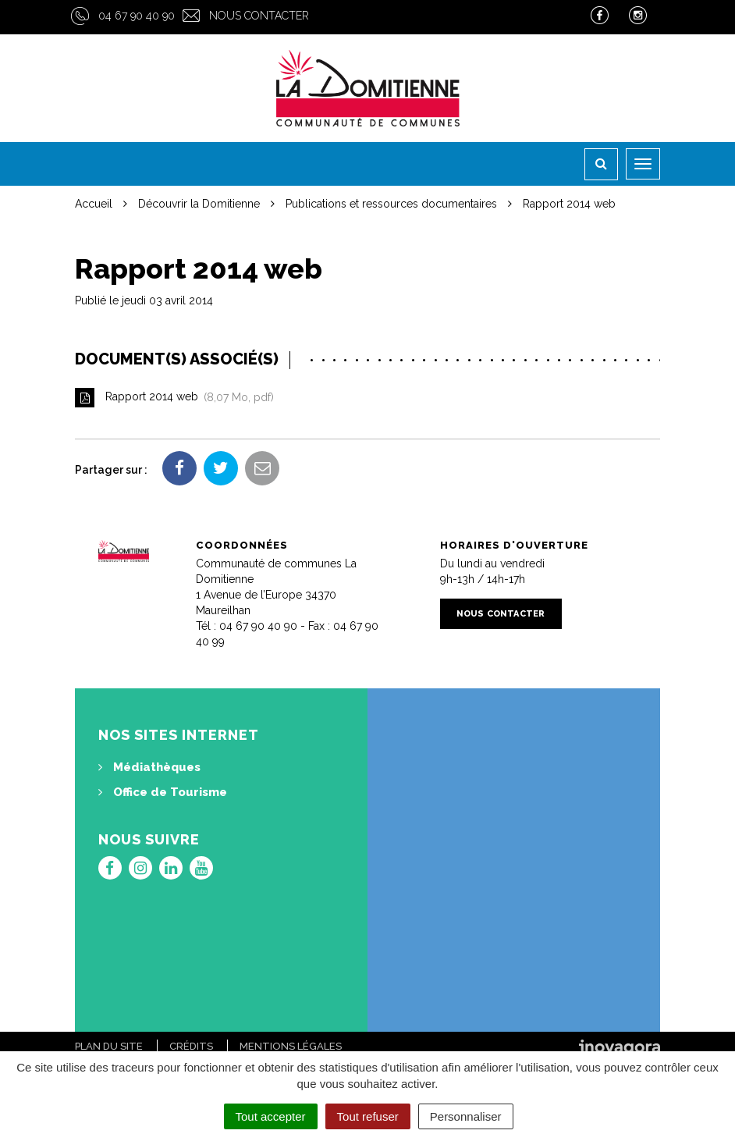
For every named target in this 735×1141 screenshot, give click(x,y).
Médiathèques (149, 767)
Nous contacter (259, 15)
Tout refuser (368, 1116)
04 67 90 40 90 (136, 15)
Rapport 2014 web (174, 397)
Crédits (191, 1046)
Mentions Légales (291, 1046)
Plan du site (109, 1046)
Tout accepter (271, 1116)
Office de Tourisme (162, 792)
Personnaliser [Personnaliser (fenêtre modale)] (466, 1116)
